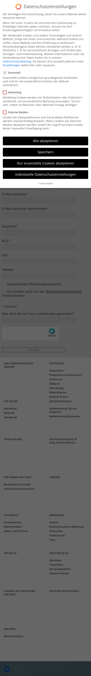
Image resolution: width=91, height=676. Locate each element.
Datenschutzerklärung (17, 59)
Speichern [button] (45, 149)
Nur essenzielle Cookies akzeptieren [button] (45, 160)
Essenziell (13, 70)
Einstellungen (11, 62)
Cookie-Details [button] (45, 181)
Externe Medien (17, 109)
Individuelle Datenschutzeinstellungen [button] (45, 172)
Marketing (13, 90)
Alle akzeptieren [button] (45, 138)
